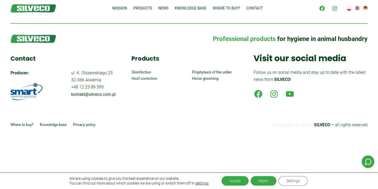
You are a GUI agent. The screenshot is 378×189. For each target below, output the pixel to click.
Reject (264, 181)
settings (201, 183)
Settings (293, 181)
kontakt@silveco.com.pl (93, 94)
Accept (235, 181)
